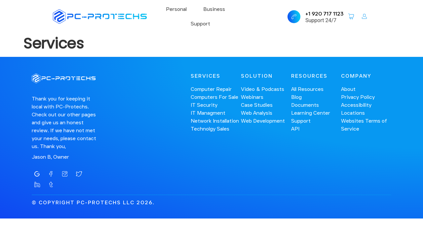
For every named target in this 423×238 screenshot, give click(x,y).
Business (214, 9)
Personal (176, 9)
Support (200, 23)
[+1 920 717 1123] (294, 16)
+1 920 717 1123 (324, 14)
